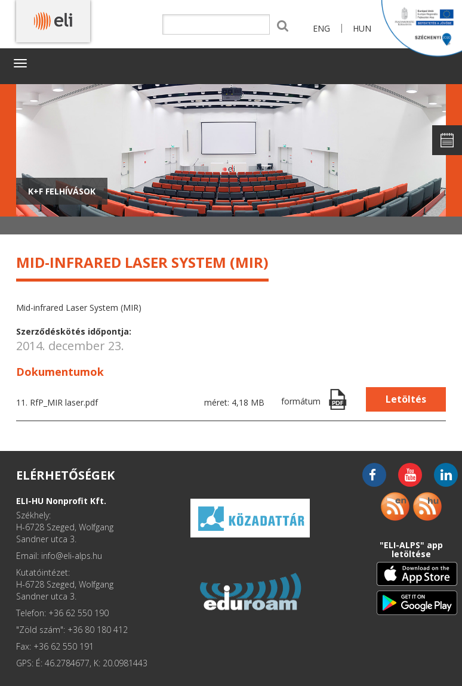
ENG (321, 28)
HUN (362, 28)
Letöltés (406, 399)
